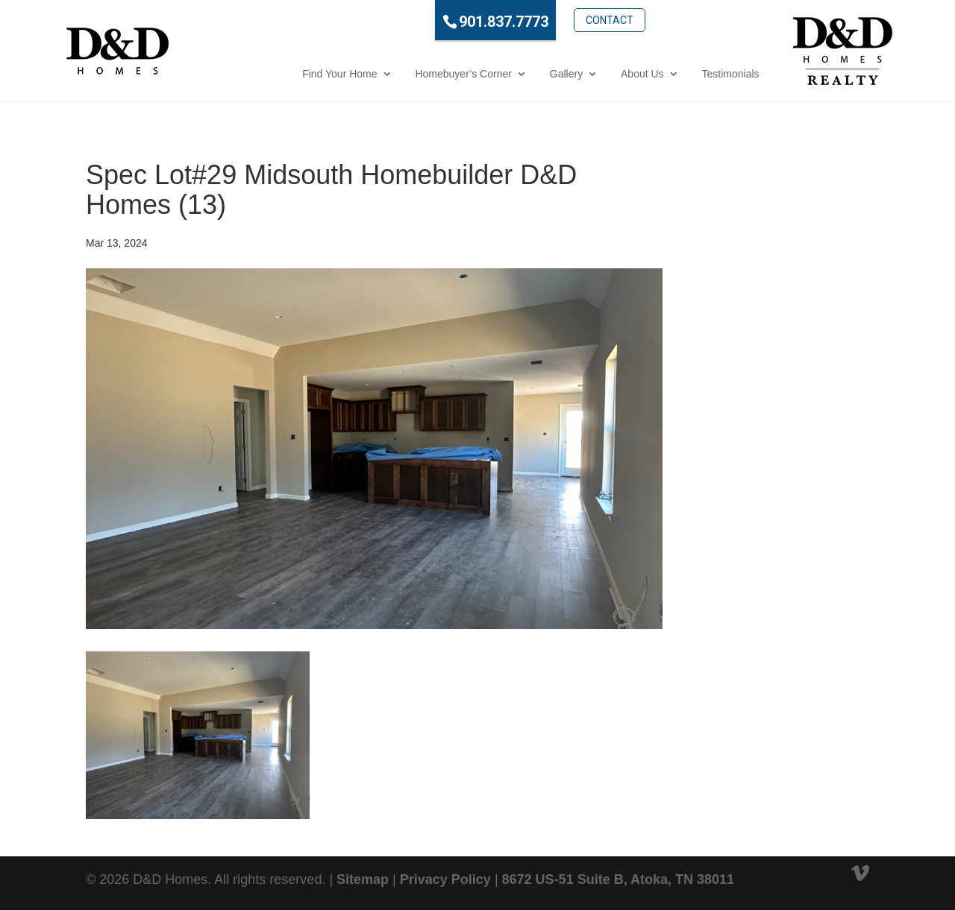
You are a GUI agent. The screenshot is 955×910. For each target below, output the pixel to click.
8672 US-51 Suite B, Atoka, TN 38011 (618, 879)
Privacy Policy (445, 879)
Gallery (508, 74)
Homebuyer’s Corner (405, 74)
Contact (551, 20)
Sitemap (362, 879)
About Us (585, 74)
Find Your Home (282, 74)
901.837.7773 (446, 22)
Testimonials (672, 74)
